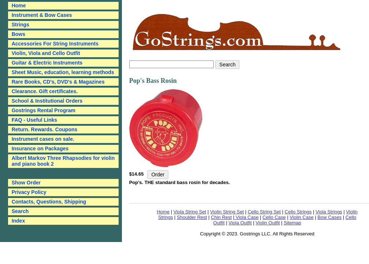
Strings (20, 24)
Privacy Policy (29, 192)
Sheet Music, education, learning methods (63, 72)
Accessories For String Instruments (55, 44)
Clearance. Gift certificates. (45, 91)
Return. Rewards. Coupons (45, 129)
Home (163, 211)
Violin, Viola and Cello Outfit (46, 53)
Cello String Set (264, 211)
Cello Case (274, 217)
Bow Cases (329, 217)
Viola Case (246, 217)
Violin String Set (227, 211)
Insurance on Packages (40, 148)
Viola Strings (329, 211)
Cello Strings (298, 211)
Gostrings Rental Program (43, 110)
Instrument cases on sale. (43, 139)
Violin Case (302, 217)
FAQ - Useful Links (34, 120)
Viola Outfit (239, 222)
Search (20, 211)
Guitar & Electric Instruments (47, 63)
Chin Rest (221, 217)
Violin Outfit (268, 222)
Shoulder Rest (192, 217)
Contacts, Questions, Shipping (49, 202)
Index (18, 221)
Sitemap (292, 222)
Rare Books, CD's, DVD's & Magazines (58, 82)
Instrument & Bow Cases (42, 15)
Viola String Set (190, 211)
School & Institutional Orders (47, 101)
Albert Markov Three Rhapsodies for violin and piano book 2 (63, 161)
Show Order (26, 183)
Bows (18, 34)
